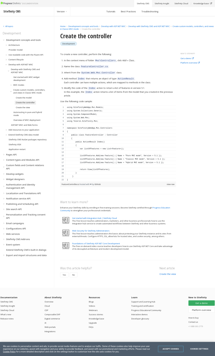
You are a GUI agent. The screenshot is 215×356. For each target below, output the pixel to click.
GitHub (98, 181)
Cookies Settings (199, 349)
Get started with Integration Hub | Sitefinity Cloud (94, 215)
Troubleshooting (149, 11)
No (73, 272)
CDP (46, 307)
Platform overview (190, 63)
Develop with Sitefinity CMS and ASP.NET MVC (149, 26)
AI (45, 320)
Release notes (7, 316)
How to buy (193, 315)
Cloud (47, 303)
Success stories (96, 311)
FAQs (91, 324)
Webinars (93, 307)
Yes (64, 272)
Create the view (167, 271)
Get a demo (187, 58)
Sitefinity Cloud (7, 307)
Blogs (91, 299)
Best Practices (128, 11)
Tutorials (110, 11)
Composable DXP (52, 311)
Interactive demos (139, 311)
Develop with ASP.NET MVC (113, 26)
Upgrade (93, 320)
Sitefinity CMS (6, 299)
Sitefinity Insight (7, 303)
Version (62, 11)
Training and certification (142, 303)
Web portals (50, 324)
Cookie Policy (9, 351)
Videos (92, 303)
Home (63, 26)
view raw (170, 181)
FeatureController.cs (71, 181)
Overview (49, 299)
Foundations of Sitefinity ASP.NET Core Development (96, 240)
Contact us (193, 319)
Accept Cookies (171, 349)
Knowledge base (96, 316)
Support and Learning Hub (143, 299)
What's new (5, 311)
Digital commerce (52, 316)
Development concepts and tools (83, 26)
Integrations (50, 328)
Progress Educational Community (146, 307)
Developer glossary (140, 316)
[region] (118, 141)
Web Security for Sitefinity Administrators (91, 228)
